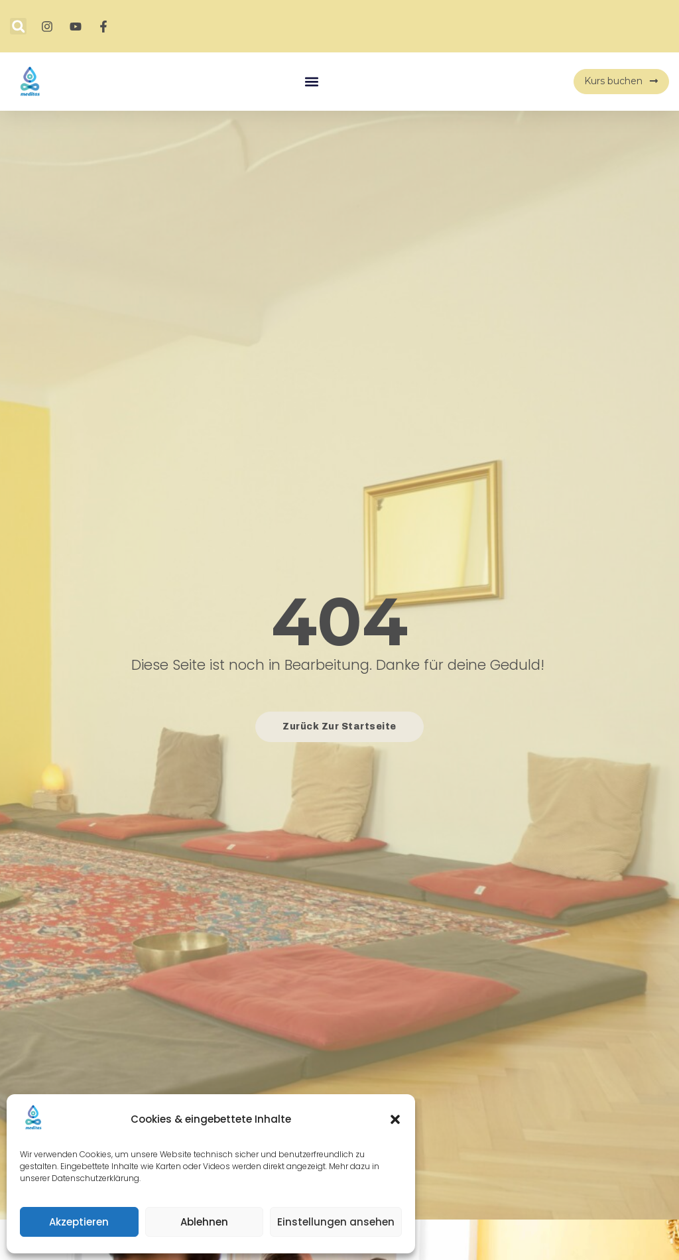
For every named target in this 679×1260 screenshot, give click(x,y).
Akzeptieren (79, 1222)
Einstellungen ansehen (336, 1222)
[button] (395, 1119)
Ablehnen (204, 1222)
